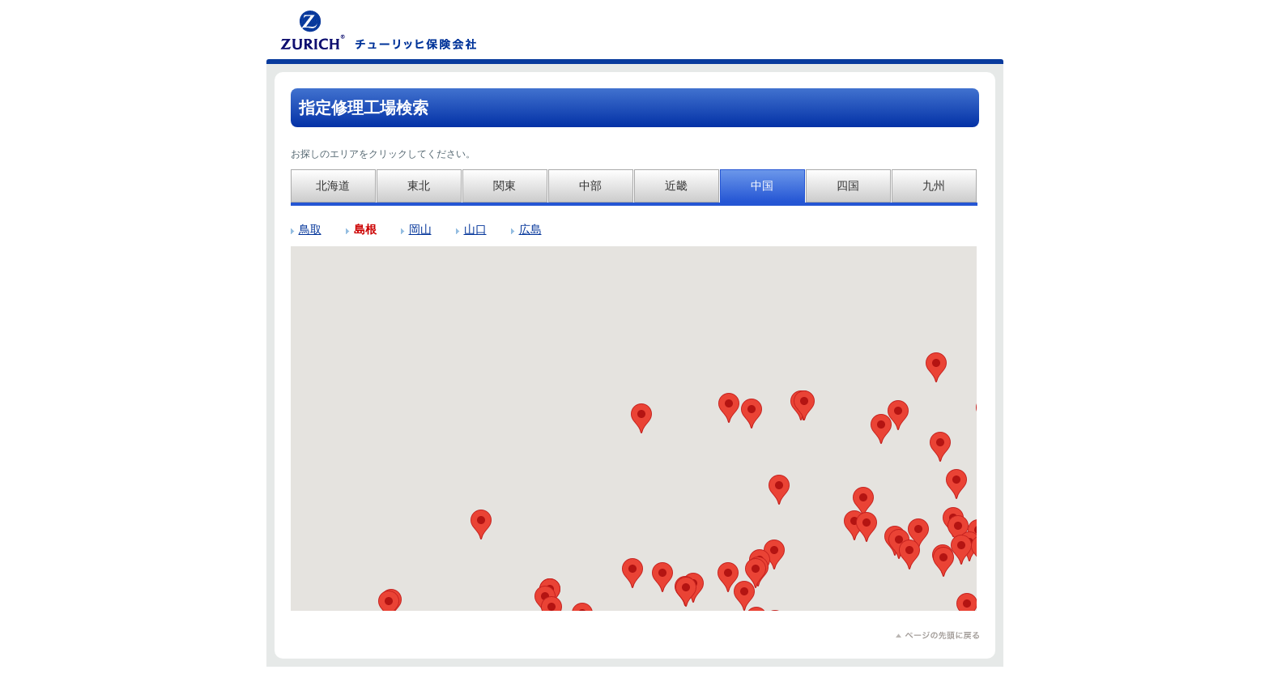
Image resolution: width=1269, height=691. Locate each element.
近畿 (676, 185)
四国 (848, 185)
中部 (590, 185)
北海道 (333, 185)
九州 (933, 185)
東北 (418, 185)
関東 (504, 185)
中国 (762, 185)
